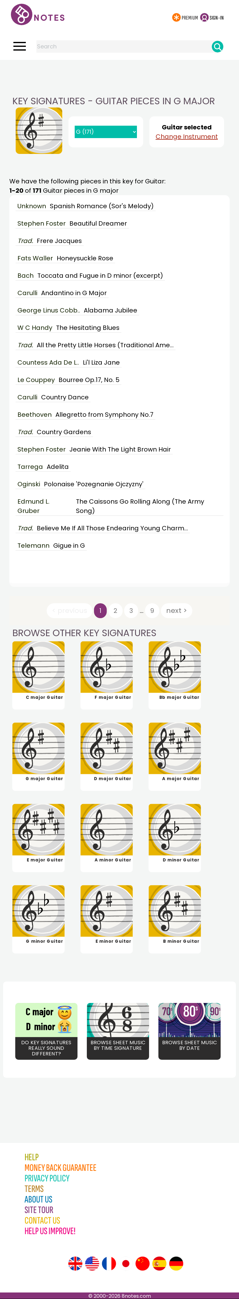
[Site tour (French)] (109, 1263)
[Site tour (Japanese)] (126, 1263)
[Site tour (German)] (176, 1263)
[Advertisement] (119, 72)
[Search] (217, 46)
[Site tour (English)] (75, 1263)
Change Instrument (187, 136)
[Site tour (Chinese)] (142, 1263)
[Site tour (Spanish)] (159, 1263)
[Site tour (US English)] (92, 1263)
